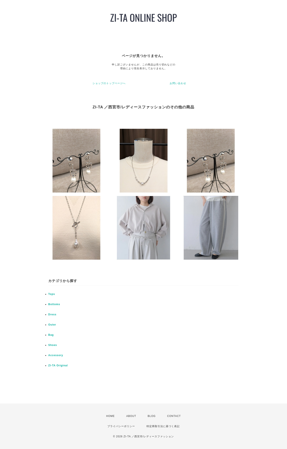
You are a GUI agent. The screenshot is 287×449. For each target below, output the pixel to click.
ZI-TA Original (58, 365)
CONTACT (174, 416)
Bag (51, 334)
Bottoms (54, 304)
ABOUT (131, 416)
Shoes (52, 345)
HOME (110, 416)
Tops (51, 294)
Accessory (55, 355)
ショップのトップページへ (109, 83)
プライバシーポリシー (121, 426)
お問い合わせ (178, 83)
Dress (52, 314)
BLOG (152, 416)
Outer (52, 324)
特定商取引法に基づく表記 (163, 426)
